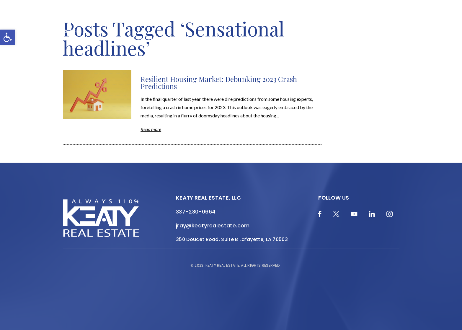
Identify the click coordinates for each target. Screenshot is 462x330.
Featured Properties (249, 18)
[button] (7, 37)
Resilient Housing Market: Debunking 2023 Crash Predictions (219, 82)
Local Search (303, 18)
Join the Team (385, 18)
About (204, 18)
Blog (127, 18)
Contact (401, 22)
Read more (151, 129)
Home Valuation (165, 18)
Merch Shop (96, 18)
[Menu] (428, 26)
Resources (343, 18)
